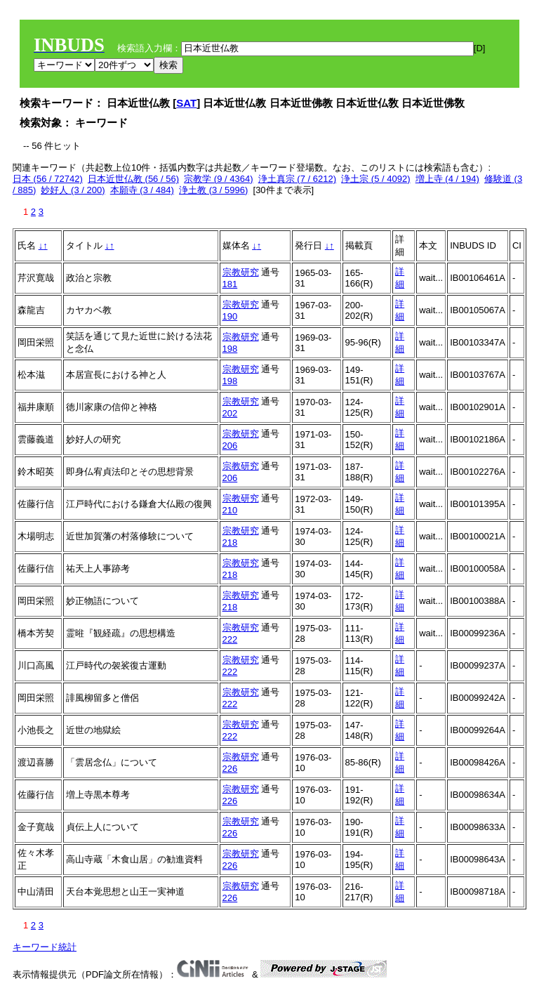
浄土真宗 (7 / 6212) (297, 178)
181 (230, 284)
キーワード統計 (44, 947)
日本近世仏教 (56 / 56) (133, 178)
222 (230, 639)
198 (230, 348)
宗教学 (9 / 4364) (218, 178)
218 (230, 542)
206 (230, 445)
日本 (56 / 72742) (48, 178)
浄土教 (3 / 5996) (213, 190)
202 (230, 413)
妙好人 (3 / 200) (73, 190)
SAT (186, 103)
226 (230, 768)
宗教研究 (240, 272)
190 (230, 316)
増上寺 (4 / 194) (447, 178)
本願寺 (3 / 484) (142, 190)
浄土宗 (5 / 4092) (375, 178)
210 (230, 510)
